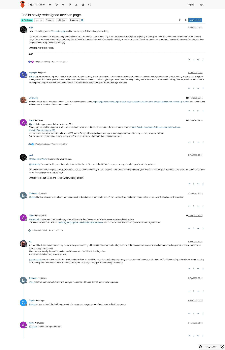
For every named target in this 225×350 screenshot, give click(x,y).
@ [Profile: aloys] (32, 197)
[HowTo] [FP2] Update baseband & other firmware (81, 222)
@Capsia (39, 323)
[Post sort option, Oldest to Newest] (180, 20)
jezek (31, 27)
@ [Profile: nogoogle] (34, 159)
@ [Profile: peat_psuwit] (35, 259)
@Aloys (42, 193)
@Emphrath (40, 216)
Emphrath (33, 193)
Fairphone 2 (26, 20)
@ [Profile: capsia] (33, 327)
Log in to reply (195, 20)
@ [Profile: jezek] (32, 76)
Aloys (31, 120)
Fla (30, 242)
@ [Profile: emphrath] (34, 219)
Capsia (32, 301)
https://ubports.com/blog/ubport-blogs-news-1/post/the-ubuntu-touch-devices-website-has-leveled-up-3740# (140, 102)
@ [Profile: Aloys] (43, 159)
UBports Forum (36, 4)
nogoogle (33, 73)
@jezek (42, 73)
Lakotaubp (33, 98)
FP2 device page (58, 31)
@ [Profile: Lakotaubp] (34, 164)
